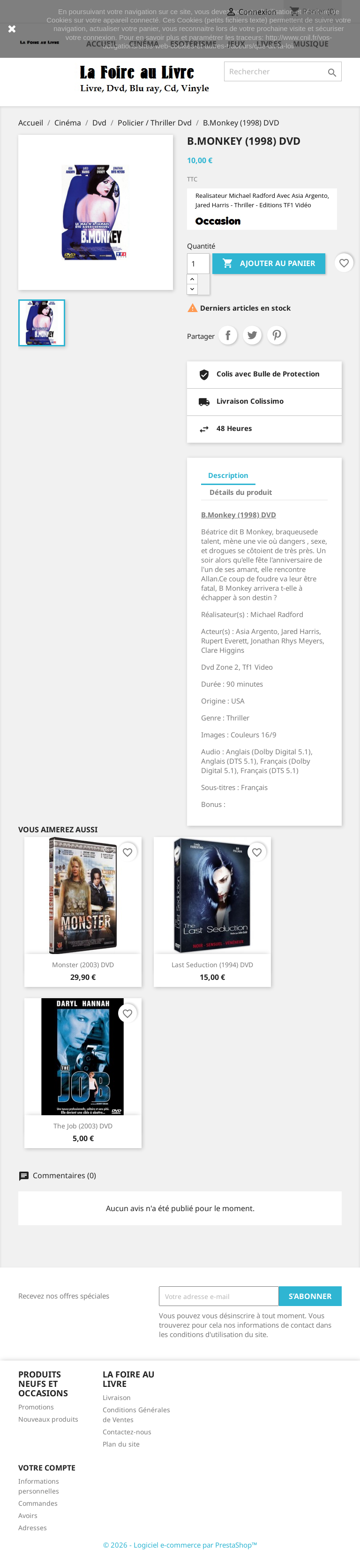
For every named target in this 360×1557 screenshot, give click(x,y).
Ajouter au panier (268, 264)
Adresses (32, 1527)
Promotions (36, 1406)
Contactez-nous (127, 1431)
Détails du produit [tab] (241, 492)
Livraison (117, 1397)
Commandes (38, 1503)
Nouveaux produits (48, 1419)
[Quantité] (198, 263)
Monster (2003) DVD (83, 964)
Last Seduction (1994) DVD (212, 964)
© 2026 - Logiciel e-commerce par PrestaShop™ (180, 1544)
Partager (227, 335)
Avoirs (28, 1515)
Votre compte (46, 1468)
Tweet (252, 335)
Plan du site (121, 1444)
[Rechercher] (283, 71)
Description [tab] (228, 475)
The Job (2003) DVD (82, 1125)
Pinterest (276, 335)
